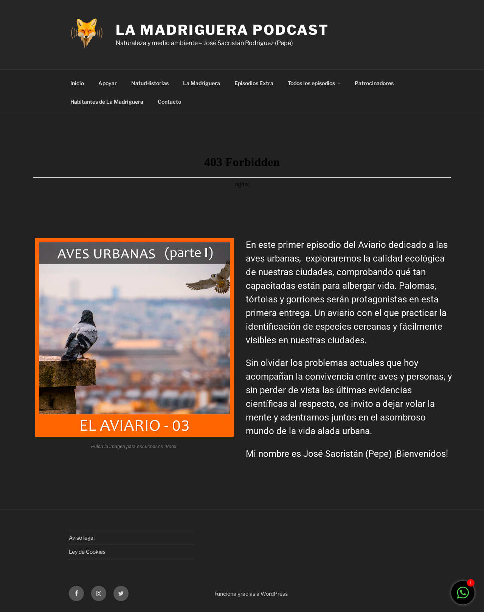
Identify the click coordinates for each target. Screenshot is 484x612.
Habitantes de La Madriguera (106, 101)
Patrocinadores (374, 83)
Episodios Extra (253, 83)
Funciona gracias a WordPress (251, 593)
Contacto (169, 101)
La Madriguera (201, 83)
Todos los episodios (315, 83)
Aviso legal (82, 537)
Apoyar (107, 83)
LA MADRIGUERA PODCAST (222, 30)
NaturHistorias (150, 83)
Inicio (77, 83)
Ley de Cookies (87, 551)
